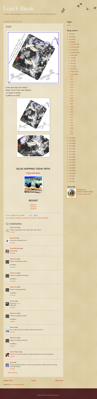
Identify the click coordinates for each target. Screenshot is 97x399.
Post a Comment (12, 372)
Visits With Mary (15, 248)
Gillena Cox (13, 259)
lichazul (12, 301)
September (74, 52)
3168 (71, 101)
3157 (71, 131)
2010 (70, 170)
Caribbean (18, 218)
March (72, 68)
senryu (34, 218)
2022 (70, 138)
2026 (70, 34)
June (72, 60)
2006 (70, 181)
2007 (70, 178)
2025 (70, 36)
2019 (70, 146)
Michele (12, 327)
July (72, 58)
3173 (71, 87)
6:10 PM (12, 242)
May (72, 63)
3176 (71, 79)
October (73, 49)
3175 (71, 82)
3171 (71, 93)
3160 (71, 123)
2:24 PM (12, 307)
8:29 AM (12, 356)
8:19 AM (12, 369)
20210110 (33, 204)
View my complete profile (84, 194)
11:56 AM (12, 253)
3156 (71, 133)
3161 (71, 120)
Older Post (59, 381)
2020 (70, 143)
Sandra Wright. (14, 352)
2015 (70, 157)
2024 (70, 39)
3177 (71, 76)
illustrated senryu (26, 218)
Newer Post (8, 381)
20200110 (33, 206)
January (73, 74)
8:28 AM (12, 346)
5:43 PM (12, 321)
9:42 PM (12, 332)
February (73, 71)
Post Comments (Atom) (17, 384)
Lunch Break (18, 8)
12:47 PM (12, 281)
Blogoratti (13, 238)
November (74, 47)
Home (33, 381)
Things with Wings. (33, 173)
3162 (71, 117)
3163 (71, 114)
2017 (70, 151)
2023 (70, 42)
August (73, 55)
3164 (71, 112)
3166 (71, 106)
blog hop (12, 218)
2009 (70, 173)
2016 (70, 154)
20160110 (33, 208)
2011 (70, 168)
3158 (71, 128)
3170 (71, 95)
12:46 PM (12, 267)
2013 (70, 162)
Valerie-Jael (13, 227)
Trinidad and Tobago (42, 218)
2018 (70, 149)
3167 (71, 103)
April (72, 66)
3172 (71, 90)
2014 (70, 159)
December (74, 44)
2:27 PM (12, 232)
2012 (70, 165)
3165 (71, 109)
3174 (71, 84)
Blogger (57, 395)
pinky (11, 362)
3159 (71, 125)
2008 (70, 176)
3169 (71, 98)
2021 (70, 140)
